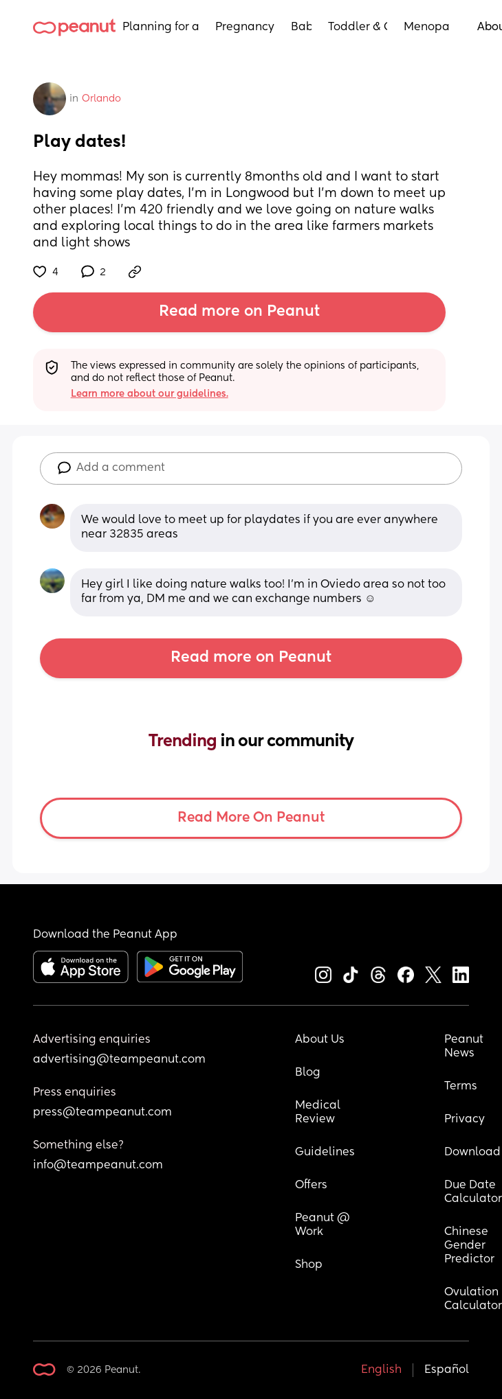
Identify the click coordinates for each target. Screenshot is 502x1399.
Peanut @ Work (324, 1225)
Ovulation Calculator (473, 1299)
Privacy (464, 1119)
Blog (307, 1072)
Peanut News (465, 1046)
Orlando (101, 99)
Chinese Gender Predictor (469, 1246)
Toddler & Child (358, 27)
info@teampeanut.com (98, 1165)
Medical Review (319, 1112)
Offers (311, 1185)
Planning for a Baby (160, 27)
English (381, 1370)
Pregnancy (244, 27)
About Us (320, 1039)
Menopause (427, 27)
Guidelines (325, 1152)
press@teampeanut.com (102, 1112)
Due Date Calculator (473, 1192)
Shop (309, 1265)
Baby (301, 27)
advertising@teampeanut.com (119, 1059)
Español (446, 1370)
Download (472, 1152)
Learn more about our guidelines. (149, 394)
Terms (460, 1086)
